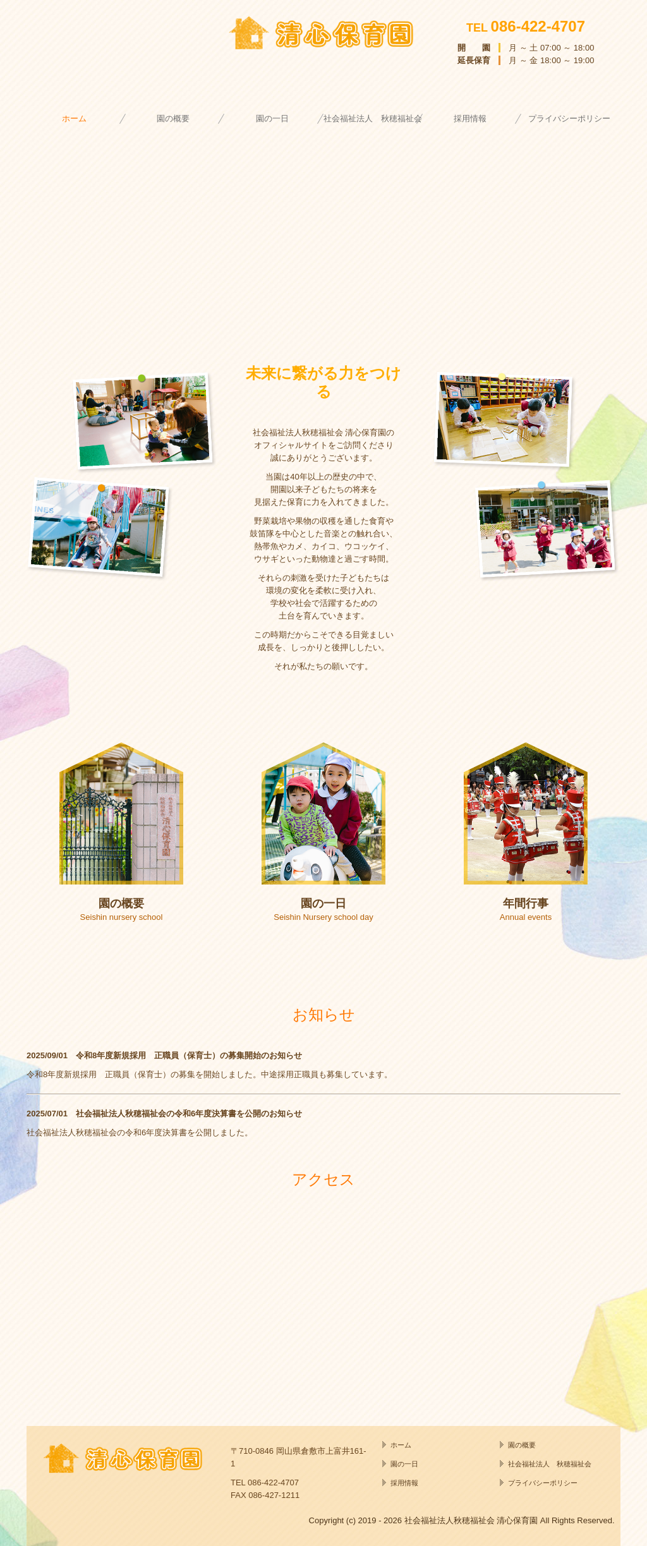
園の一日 (272, 118)
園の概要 (173, 118)
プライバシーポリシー (569, 118)
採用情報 (470, 118)
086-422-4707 (538, 26)
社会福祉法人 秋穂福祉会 (373, 118)
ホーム (74, 118)
